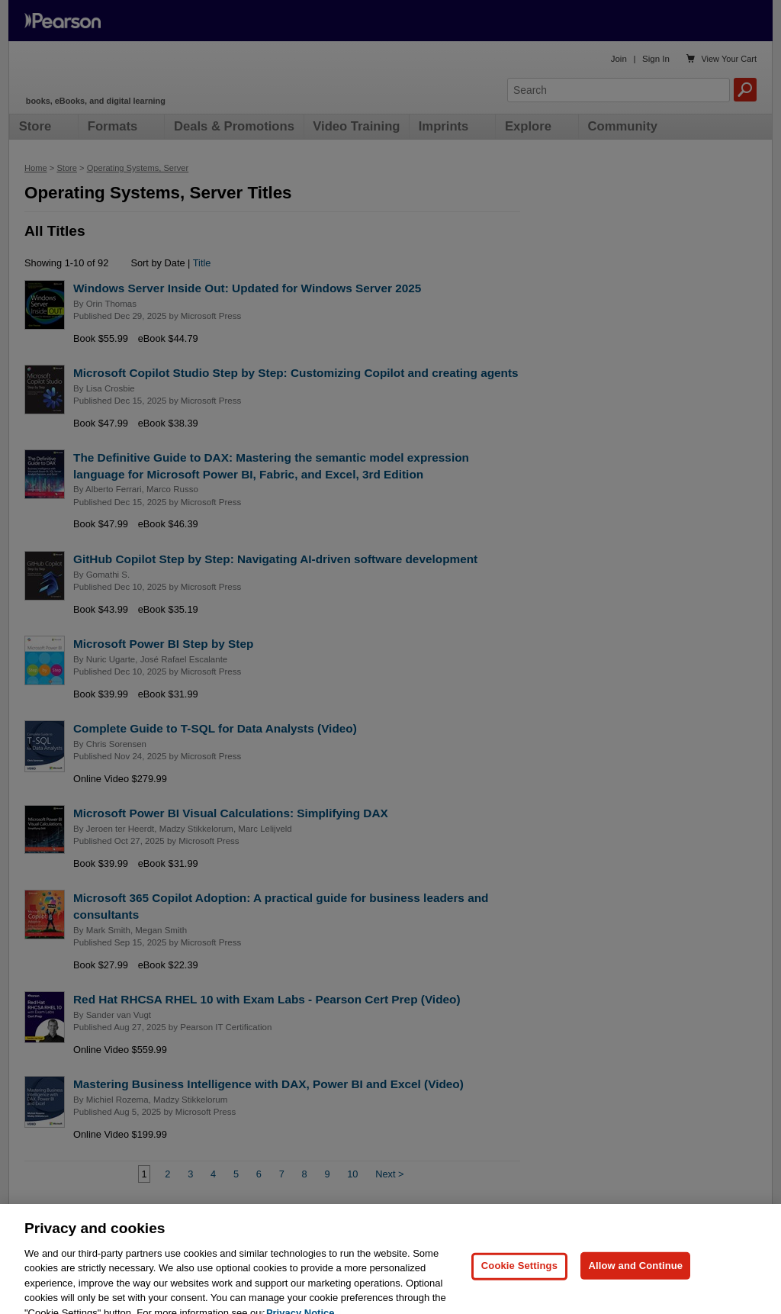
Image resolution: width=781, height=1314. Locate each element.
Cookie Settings (519, 1285)
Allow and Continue (635, 1285)
